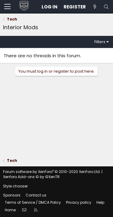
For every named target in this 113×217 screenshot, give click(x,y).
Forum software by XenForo (52, 171)
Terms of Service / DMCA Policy (33, 202)
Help (100, 202)
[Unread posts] (94, 6)
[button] (7, 7)
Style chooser (15, 186)
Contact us (36, 195)
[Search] (106, 6)
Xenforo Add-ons (31, 176)
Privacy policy (78, 202)
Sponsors (11, 195)
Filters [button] (99, 42)
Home (10, 209)
